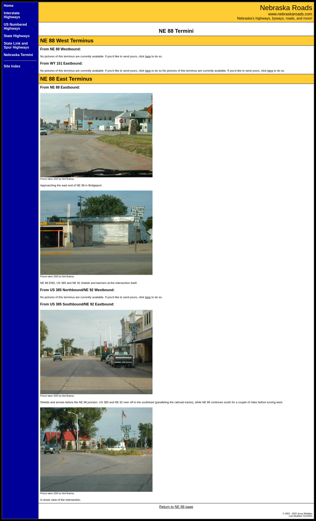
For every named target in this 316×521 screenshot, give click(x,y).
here (148, 56)
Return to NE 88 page (176, 507)
